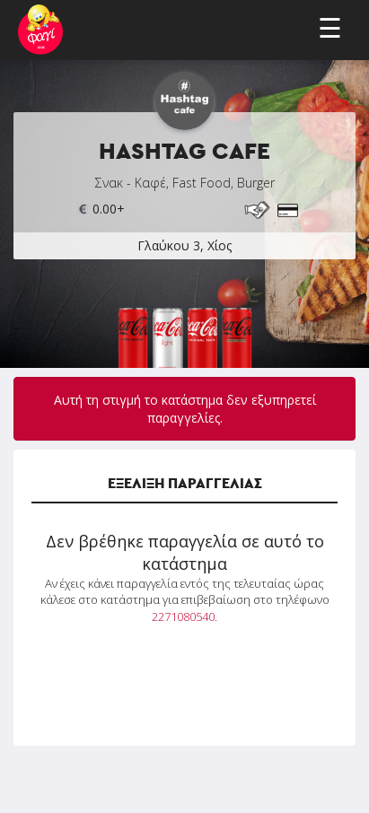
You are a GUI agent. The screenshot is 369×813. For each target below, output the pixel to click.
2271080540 (183, 616)
